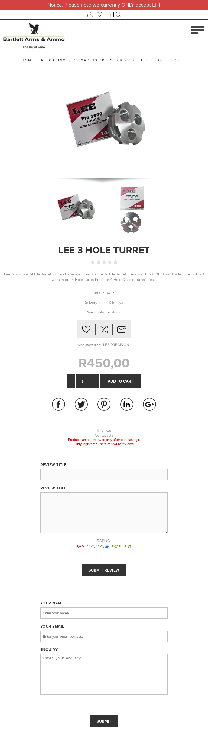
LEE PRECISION (116, 345)
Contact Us (104, 435)
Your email (52, 626)
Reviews (104, 430)
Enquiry (49, 649)
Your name (52, 603)
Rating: (104, 540)
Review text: (53, 488)
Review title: (54, 465)
